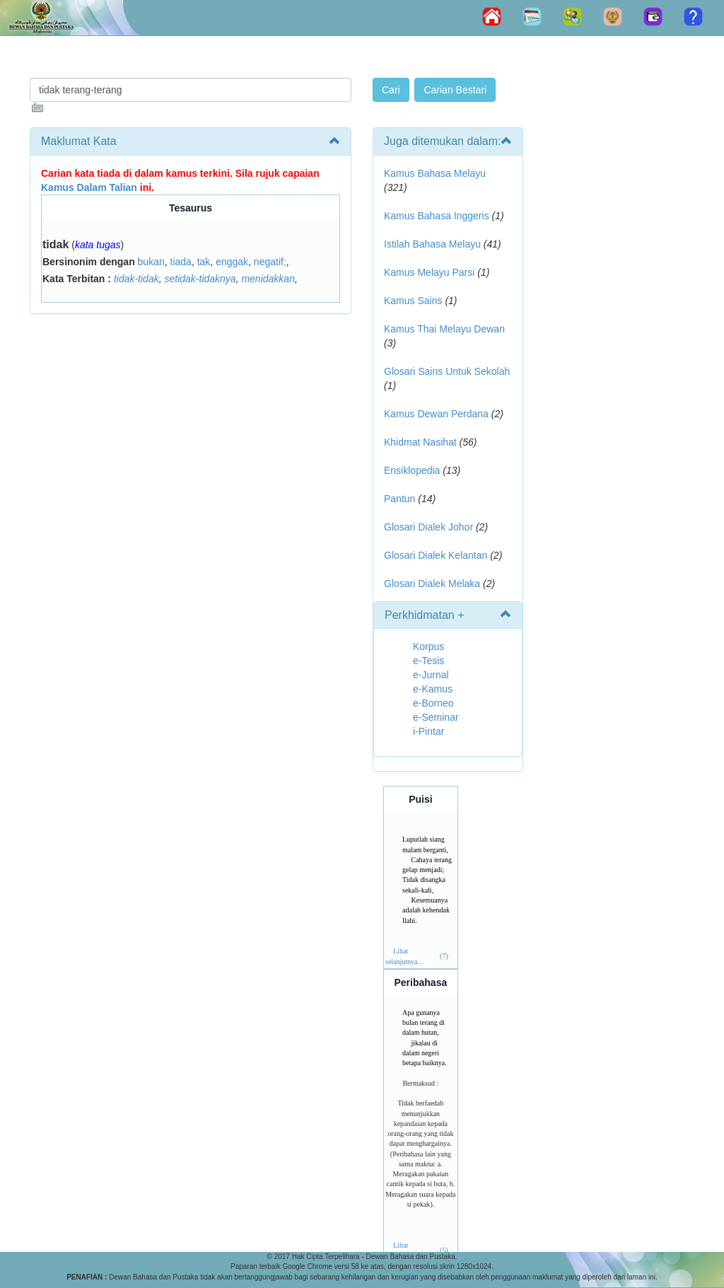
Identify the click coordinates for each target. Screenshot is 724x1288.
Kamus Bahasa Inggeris (436, 215)
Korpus (428, 646)
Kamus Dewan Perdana (436, 413)
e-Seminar (436, 717)
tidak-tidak (136, 278)
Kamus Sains (413, 300)
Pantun (399, 498)
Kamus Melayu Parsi (429, 272)
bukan (151, 261)
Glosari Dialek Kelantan (435, 555)
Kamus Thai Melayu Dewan (444, 329)
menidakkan (268, 278)
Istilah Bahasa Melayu (432, 244)
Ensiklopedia (412, 470)
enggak (232, 261)
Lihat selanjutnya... (404, 1250)
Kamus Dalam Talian (89, 187)
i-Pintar (428, 731)
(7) (444, 956)
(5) (444, 1250)
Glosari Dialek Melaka (432, 583)
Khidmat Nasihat (420, 442)
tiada (181, 261)
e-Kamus (432, 689)
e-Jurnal (431, 674)
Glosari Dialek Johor (428, 527)
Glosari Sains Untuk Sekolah (447, 371)
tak (204, 261)
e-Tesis (428, 660)
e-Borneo (433, 703)
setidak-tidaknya (199, 278)
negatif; (270, 261)
